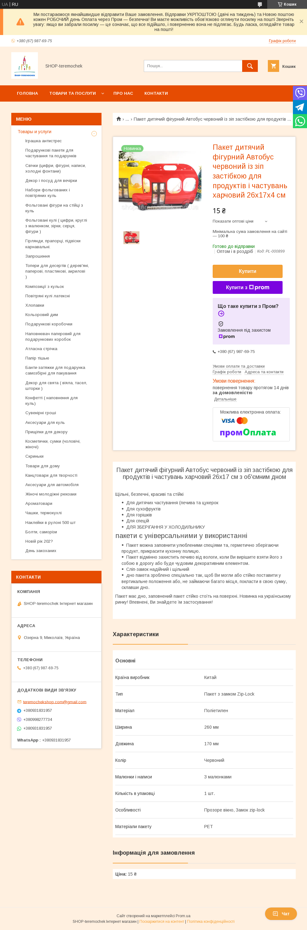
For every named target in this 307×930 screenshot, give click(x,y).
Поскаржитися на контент (161, 921)
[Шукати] (250, 66)
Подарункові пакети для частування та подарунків (50, 153)
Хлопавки (34, 305)
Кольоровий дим (41, 314)
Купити (248, 271)
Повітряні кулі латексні (47, 296)
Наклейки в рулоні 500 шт (50, 522)
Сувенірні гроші (40, 412)
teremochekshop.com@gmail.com (54, 701)
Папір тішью (37, 358)
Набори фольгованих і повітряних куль (47, 193)
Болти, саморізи (41, 532)
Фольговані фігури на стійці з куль (54, 208)
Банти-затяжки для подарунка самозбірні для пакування (55, 370)
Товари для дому (42, 466)
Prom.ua (183, 916)
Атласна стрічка (41, 348)
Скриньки (34, 456)
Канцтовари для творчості (51, 475)
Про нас (123, 93)
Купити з (247, 287)
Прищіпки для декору (46, 432)
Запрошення (37, 256)
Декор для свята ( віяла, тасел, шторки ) (56, 385)
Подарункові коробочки (48, 324)
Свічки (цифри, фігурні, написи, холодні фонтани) (55, 168)
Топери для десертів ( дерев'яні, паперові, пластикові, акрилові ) (57, 271)
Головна (27, 93)
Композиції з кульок (44, 286)
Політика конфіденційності (211, 921)
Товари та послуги (72, 93)
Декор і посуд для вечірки (51, 180)
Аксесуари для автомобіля (52, 484)
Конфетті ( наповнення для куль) (51, 400)
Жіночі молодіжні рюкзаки (50, 494)
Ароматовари (38, 503)
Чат (281, 914)
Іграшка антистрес (43, 140)
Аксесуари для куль (45, 422)
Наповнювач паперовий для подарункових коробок (53, 336)
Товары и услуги (34, 131)
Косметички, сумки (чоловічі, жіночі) (53, 444)
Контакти (156, 93)
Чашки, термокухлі (43, 512)
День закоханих (40, 550)
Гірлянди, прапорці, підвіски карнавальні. (53, 244)
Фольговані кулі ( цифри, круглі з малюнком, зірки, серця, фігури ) (56, 226)
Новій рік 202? (39, 541)
